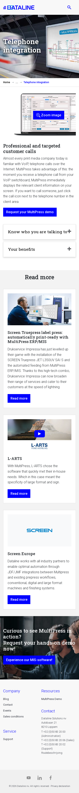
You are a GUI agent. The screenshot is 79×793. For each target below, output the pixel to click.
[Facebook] (50, 779)
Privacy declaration (60, 786)
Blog (6, 699)
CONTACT (48, 711)
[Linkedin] (39, 779)
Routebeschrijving (51, 752)
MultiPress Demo (51, 699)
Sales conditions (13, 716)
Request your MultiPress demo (30, 212)
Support (8, 739)
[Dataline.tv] (28, 779)
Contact (8, 704)
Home (6, 82)
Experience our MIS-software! (29, 660)
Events (7, 710)
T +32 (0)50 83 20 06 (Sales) (57, 740)
